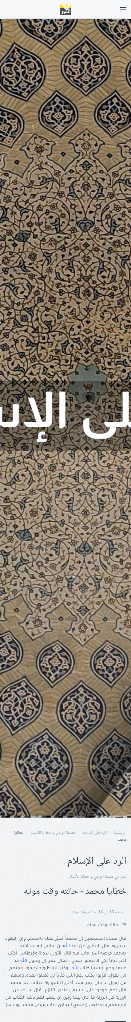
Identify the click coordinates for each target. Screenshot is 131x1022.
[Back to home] (65, 9)
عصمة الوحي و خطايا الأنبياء (91, 877)
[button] (123, 9)
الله (66, 946)
